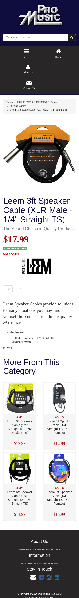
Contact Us (30, 549)
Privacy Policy (42, 563)
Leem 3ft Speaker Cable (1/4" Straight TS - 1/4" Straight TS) (19, 426)
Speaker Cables (18, 105)
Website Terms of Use (28, 563)
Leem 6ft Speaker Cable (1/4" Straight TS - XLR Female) (59, 497)
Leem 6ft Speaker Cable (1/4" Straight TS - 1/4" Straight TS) (19, 497)
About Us (21, 549)
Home (9, 102)
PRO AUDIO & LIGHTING (32, 102)
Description (8, 289)
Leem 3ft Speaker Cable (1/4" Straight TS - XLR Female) (59, 426)
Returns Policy (53, 563)
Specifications (18, 289)
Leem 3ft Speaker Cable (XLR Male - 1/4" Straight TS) (39, 109)
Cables (54, 102)
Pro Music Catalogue (53, 549)
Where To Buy (40, 549)
